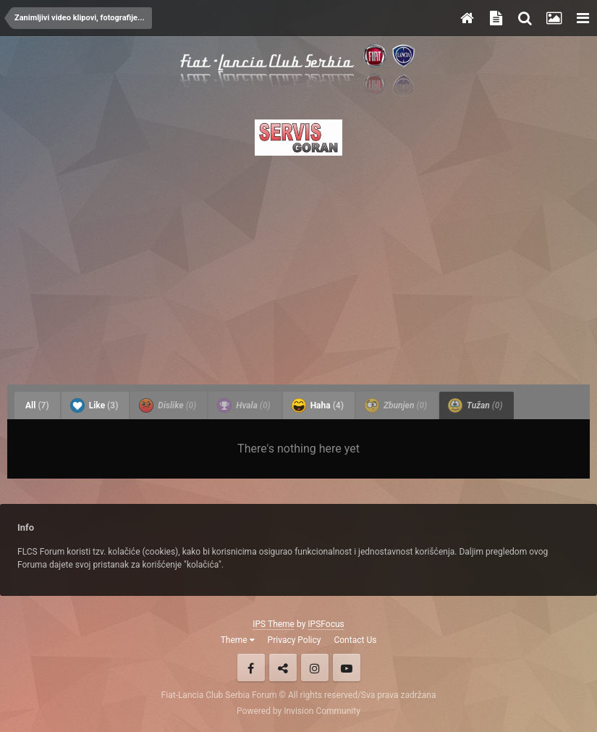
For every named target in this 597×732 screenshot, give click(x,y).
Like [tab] (94, 405)
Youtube (346, 667)
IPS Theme (274, 624)
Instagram (315, 667)
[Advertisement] (298, 265)
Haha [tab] (318, 405)
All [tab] (37, 405)
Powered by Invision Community (298, 711)
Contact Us (355, 640)
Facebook (251, 667)
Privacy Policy (294, 640)
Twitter (283, 667)
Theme (238, 640)
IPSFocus (326, 624)
